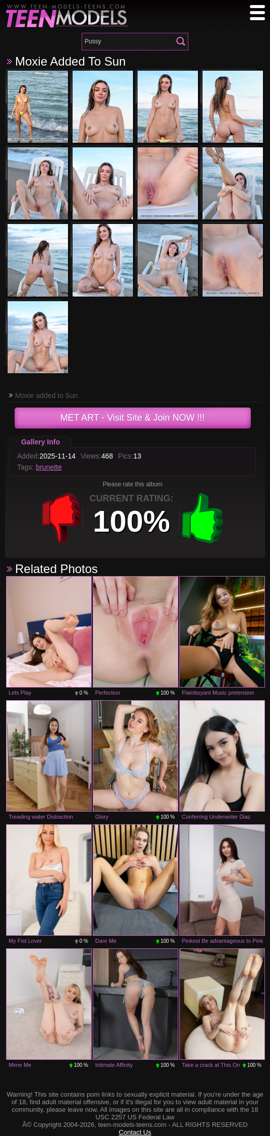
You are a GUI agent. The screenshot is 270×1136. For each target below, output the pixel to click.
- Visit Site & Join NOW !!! (132, 418)
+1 (202, 518)
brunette (48, 467)
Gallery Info (40, 442)
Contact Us (135, 1132)
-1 (61, 518)
